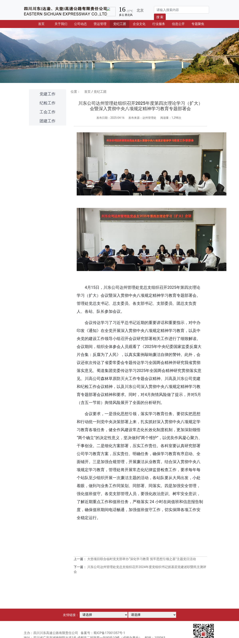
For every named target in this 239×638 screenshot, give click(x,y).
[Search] (181, 10)
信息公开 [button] (178, 24)
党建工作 (48, 94)
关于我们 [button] (61, 24)
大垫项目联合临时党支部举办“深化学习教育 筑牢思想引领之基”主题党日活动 (141, 559)
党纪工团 (100, 92)
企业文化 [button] (139, 24)
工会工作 (48, 112)
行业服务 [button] (158, 24)
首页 (44, 23)
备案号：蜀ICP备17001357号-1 (103, 633)
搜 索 (160, 17)
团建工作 (48, 121)
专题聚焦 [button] (197, 24)
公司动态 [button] (80, 24)
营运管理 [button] (100, 24)
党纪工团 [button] (119, 24)
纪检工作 (48, 103)
